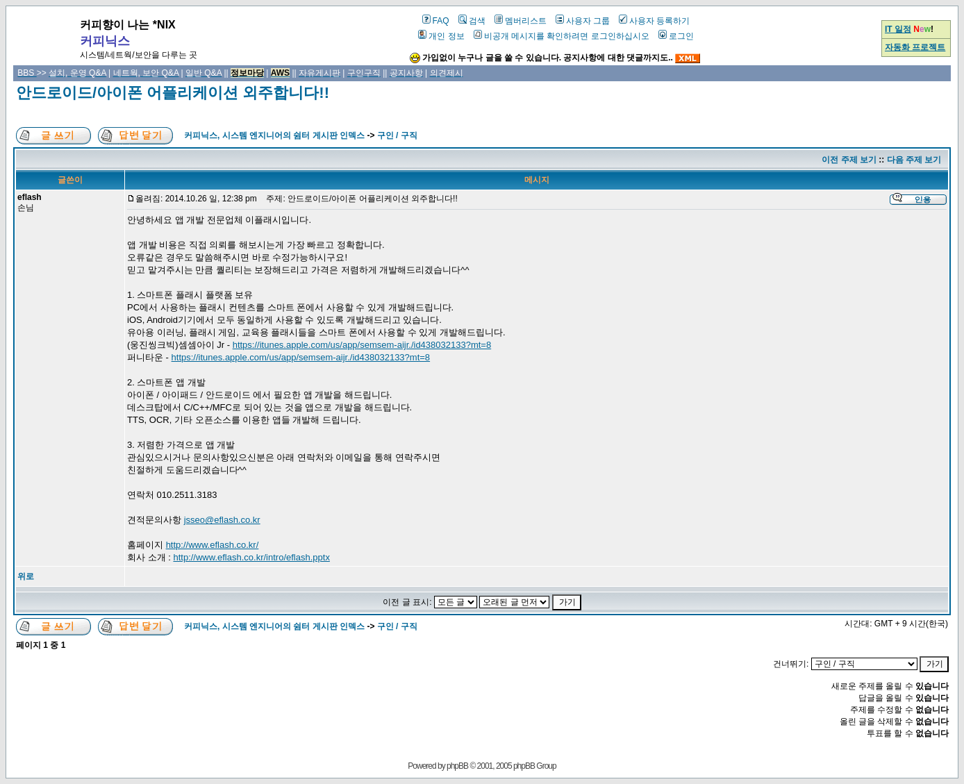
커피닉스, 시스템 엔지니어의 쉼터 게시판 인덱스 (274, 135)
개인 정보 (441, 36)
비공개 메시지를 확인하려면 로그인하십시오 (561, 36)
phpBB (457, 766)
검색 (471, 21)
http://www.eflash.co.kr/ (212, 545)
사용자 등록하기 (654, 21)
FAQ (435, 21)
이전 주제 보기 (849, 160)
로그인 (676, 36)
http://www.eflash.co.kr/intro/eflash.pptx (251, 557)
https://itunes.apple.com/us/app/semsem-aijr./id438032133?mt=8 (362, 345)
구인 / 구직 (397, 135)
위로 (25, 576)
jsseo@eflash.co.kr (222, 520)
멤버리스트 (521, 21)
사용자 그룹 (583, 21)
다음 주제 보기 (914, 160)
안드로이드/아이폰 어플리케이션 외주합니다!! (172, 92)
